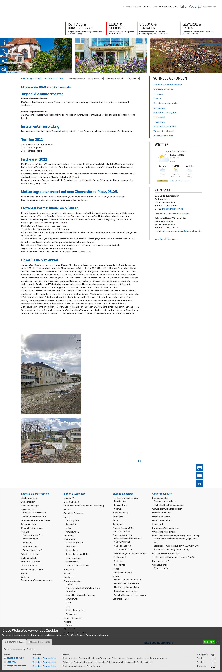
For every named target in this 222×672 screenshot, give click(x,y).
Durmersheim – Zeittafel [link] (77, 553)
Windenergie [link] (71, 613)
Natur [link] (68, 527)
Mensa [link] (116, 568)
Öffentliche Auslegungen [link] (164, 531)
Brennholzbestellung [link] (75, 610)
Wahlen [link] (24, 573)
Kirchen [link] (67, 573)
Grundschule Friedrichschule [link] (127, 579)
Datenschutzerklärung (73, 668)
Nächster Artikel (54, 78)
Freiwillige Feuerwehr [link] (74, 513)
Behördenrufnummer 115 (156, 664)
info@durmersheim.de (172, 208)
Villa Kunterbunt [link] (122, 541)
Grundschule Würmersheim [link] (126, 583)
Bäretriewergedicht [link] (75, 542)
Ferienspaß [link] (118, 516)
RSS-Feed (152, 6)
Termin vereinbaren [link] (30, 565)
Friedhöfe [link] (68, 535)
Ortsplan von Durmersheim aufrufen (172, 213)
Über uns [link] (118, 508)
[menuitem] (183, 6)
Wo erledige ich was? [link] (32, 550)
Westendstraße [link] (161, 567)
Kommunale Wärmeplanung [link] (165, 527)
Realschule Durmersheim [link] (125, 590)
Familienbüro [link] (120, 500)
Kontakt (128, 6)
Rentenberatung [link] (30, 546)
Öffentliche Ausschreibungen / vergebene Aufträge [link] (176, 535)
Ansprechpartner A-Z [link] (32, 534)
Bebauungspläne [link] (160, 497)
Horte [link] (115, 520)
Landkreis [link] (68, 576)
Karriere (140, 6)
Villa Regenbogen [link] (122, 545)
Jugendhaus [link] (118, 524)
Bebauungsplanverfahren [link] (165, 500)
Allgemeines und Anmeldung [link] (127, 537)
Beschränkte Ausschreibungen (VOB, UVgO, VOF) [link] (176, 545)
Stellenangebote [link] (29, 557)
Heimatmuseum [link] (73, 557)
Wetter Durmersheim (176, 151)
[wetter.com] (162, 181)
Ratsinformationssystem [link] (34, 516)
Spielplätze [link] (69, 628)
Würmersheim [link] (72, 561)
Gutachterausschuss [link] (162, 520)
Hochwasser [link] (71, 583)
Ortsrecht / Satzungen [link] (32, 527)
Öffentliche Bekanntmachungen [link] (36, 520)
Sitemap (53, 668)
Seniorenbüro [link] (120, 504)
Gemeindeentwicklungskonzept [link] (167, 508)
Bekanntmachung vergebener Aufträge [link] (172, 549)
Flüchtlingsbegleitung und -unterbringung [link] (84, 505)
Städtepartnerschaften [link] (75, 632)
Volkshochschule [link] (121, 598)
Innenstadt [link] (157, 524)
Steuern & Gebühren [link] (30, 561)
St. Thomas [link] (119, 564)
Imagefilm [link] (69, 569)
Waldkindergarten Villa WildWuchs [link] (130, 553)
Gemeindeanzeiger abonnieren (158, 660)
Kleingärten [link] (71, 524)
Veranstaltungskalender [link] (32, 569)
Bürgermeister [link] (28, 501)
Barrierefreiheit (169, 6)
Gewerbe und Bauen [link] (161, 512)
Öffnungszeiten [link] (28, 524)
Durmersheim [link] (72, 550)
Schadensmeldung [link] (30, 553)
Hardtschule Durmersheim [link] (126, 587)
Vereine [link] (69, 624)
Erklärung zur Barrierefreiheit (103, 668)
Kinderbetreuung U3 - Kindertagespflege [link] (123, 529)
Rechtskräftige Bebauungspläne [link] (169, 504)
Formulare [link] (27, 542)
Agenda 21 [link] (69, 497)
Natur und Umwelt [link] (72, 580)
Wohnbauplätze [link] (159, 564)
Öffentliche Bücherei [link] (122, 572)
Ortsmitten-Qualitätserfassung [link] (80, 594)
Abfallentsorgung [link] (29, 497)
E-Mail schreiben (29, 659)
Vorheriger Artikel (31, 78)
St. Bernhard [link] (120, 557)
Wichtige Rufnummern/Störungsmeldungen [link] (37, 578)
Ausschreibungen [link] (30, 538)
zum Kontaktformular (165, 238)
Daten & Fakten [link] (71, 501)
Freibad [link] (67, 509)
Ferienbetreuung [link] (120, 512)
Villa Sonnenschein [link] (123, 549)
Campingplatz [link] (72, 520)
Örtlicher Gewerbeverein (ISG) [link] (166, 553)
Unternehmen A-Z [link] (160, 560)
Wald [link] (68, 606)
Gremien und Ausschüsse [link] (34, 512)
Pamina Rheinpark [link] (72, 617)
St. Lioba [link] (118, 560)
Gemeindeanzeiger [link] (30, 505)
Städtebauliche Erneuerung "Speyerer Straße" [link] (173, 557)
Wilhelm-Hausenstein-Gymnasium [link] (130, 594)
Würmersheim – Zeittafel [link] (77, 565)
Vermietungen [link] (72, 531)
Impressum (39, 668)
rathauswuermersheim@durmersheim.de (181, 230)
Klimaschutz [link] (71, 598)
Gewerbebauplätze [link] (161, 516)
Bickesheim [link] (71, 546)
